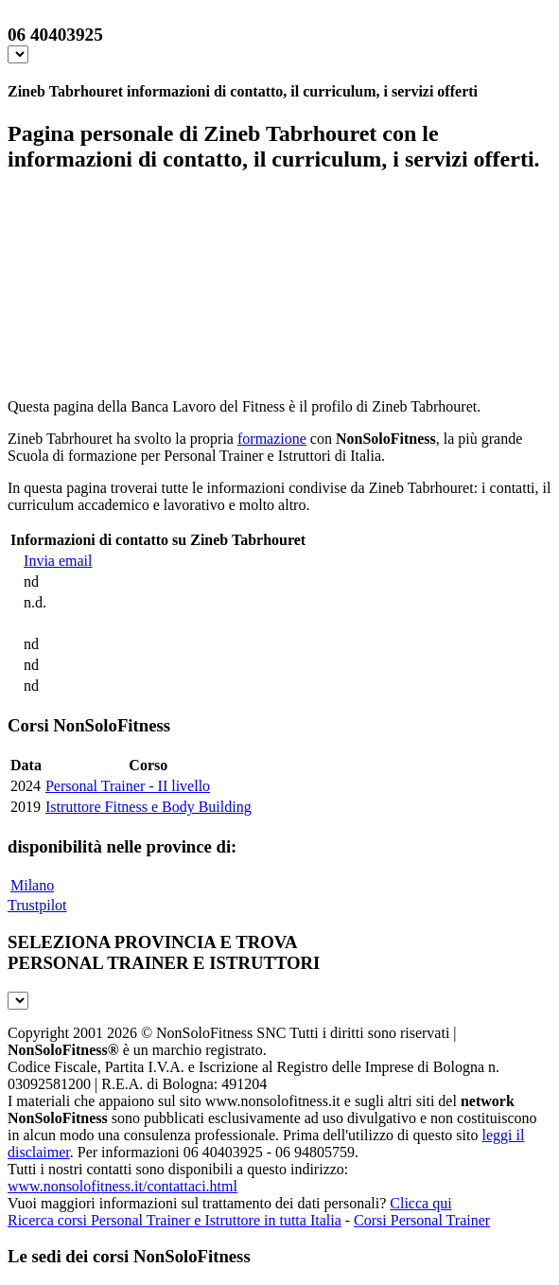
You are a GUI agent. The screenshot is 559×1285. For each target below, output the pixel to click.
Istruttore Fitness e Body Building (148, 807)
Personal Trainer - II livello (127, 786)
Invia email (58, 561)
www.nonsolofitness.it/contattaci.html (122, 1186)
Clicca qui (420, 1203)
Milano (32, 885)
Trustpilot (37, 905)
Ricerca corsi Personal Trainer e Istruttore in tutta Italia (174, 1220)
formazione (271, 439)
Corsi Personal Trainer (422, 1220)
